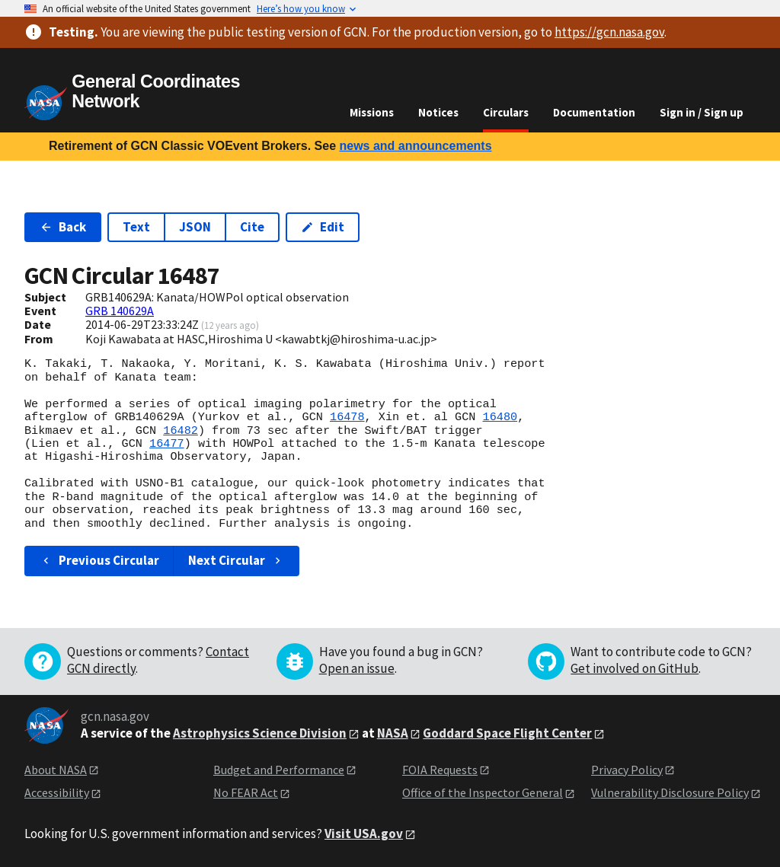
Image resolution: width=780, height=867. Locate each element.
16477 (166, 443)
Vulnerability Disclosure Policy (670, 792)
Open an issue (357, 668)
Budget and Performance (278, 769)
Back (63, 226)
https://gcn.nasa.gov (609, 32)
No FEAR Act (245, 792)
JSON (195, 226)
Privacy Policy (627, 769)
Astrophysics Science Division (260, 733)
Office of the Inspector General (482, 792)
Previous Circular (99, 560)
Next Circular (236, 560)
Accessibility (56, 792)
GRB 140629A (119, 310)
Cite (252, 226)
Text (136, 226)
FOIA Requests (440, 769)
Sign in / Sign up (701, 112)
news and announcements (415, 145)
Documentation (594, 112)
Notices (438, 112)
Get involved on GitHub (634, 668)
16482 (180, 430)
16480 (499, 417)
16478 (347, 417)
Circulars (506, 112)
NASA (392, 733)
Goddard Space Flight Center (507, 733)
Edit (322, 226)
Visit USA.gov (363, 833)
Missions (372, 112)
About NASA (55, 769)
